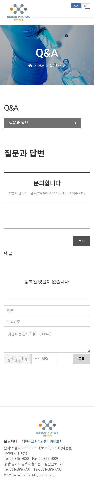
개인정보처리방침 (34, 442)
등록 (81, 359)
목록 (81, 241)
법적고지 (56, 442)
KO (76, 5)
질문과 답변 (19, 122)
